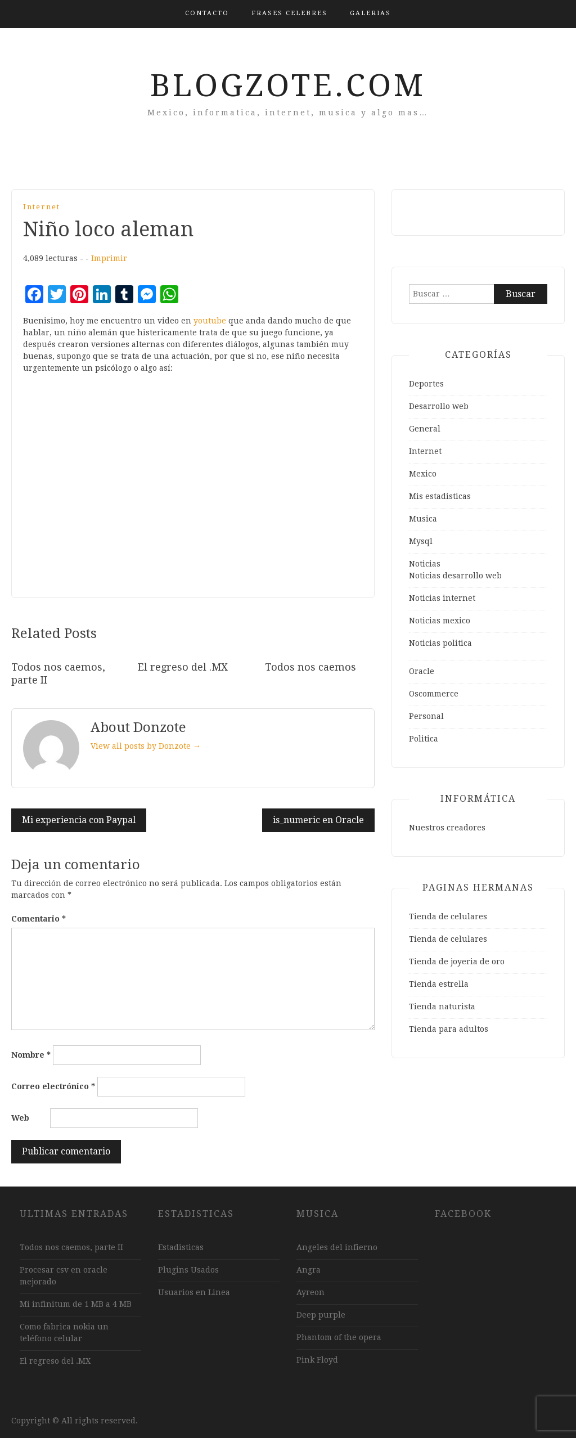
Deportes (426, 383)
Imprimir (109, 258)
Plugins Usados (188, 1269)
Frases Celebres (289, 13)
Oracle (421, 671)
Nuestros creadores (447, 827)
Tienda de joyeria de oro (457, 961)
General (424, 428)
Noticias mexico (439, 620)
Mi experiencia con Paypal (79, 820)
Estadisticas (181, 1247)
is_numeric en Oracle (318, 820)
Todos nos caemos (310, 667)
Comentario (38, 918)
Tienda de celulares (448, 916)
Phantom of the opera (338, 1337)
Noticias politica (440, 643)
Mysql (421, 541)
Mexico (422, 473)
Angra (308, 1269)
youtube (210, 320)
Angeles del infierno (336, 1247)
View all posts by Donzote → (146, 746)
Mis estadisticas (440, 496)
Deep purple (320, 1314)
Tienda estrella (439, 983)
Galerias (370, 13)
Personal (426, 716)
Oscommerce (433, 693)
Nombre (31, 1054)
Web (20, 1117)
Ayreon (310, 1292)
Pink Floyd (317, 1359)
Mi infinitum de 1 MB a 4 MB (76, 1304)
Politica (423, 738)
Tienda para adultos (448, 1028)
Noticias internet (442, 598)
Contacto (207, 13)
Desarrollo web (439, 406)
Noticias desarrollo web (455, 575)
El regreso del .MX (183, 667)
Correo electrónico (53, 1086)
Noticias (424, 563)
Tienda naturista (442, 1006)
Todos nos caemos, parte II (71, 1247)
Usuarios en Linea (194, 1292)
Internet (41, 207)
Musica (423, 518)
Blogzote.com (288, 86)
